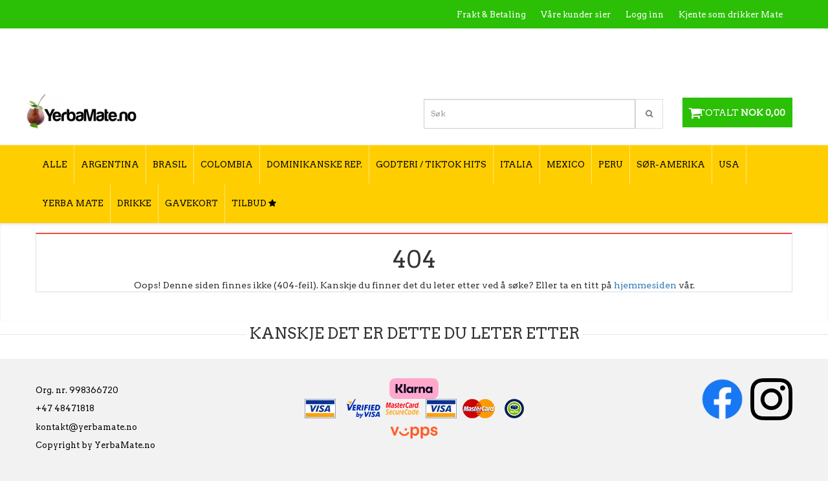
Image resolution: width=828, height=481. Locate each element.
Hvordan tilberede (743, 42)
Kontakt (598, 42)
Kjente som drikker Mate (731, 14)
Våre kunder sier (576, 14)
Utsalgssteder (659, 42)
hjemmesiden (645, 285)
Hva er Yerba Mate (525, 42)
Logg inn (645, 14)
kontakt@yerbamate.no (86, 427)
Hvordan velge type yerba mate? (713, 69)
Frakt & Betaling (491, 14)
